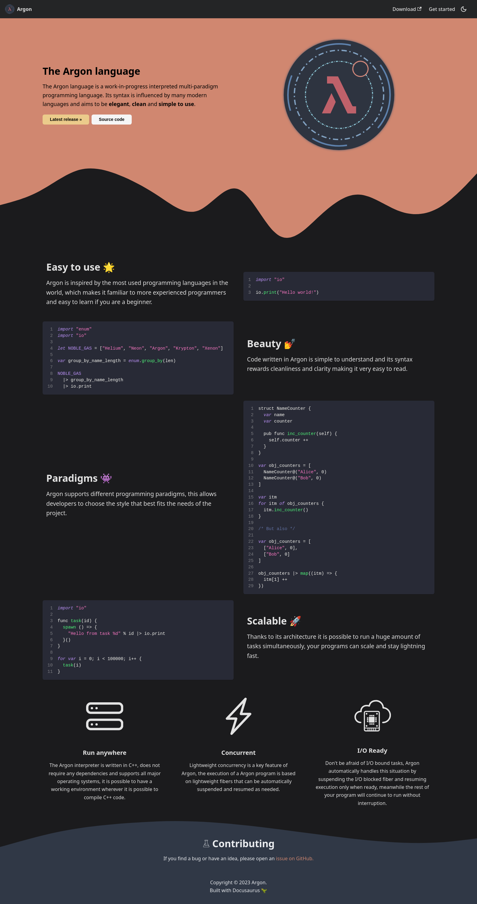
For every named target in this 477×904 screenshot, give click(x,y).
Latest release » (66, 119)
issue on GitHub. (295, 858)
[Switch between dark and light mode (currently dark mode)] (463, 9)
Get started (442, 9)
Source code (111, 119)
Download (407, 9)
